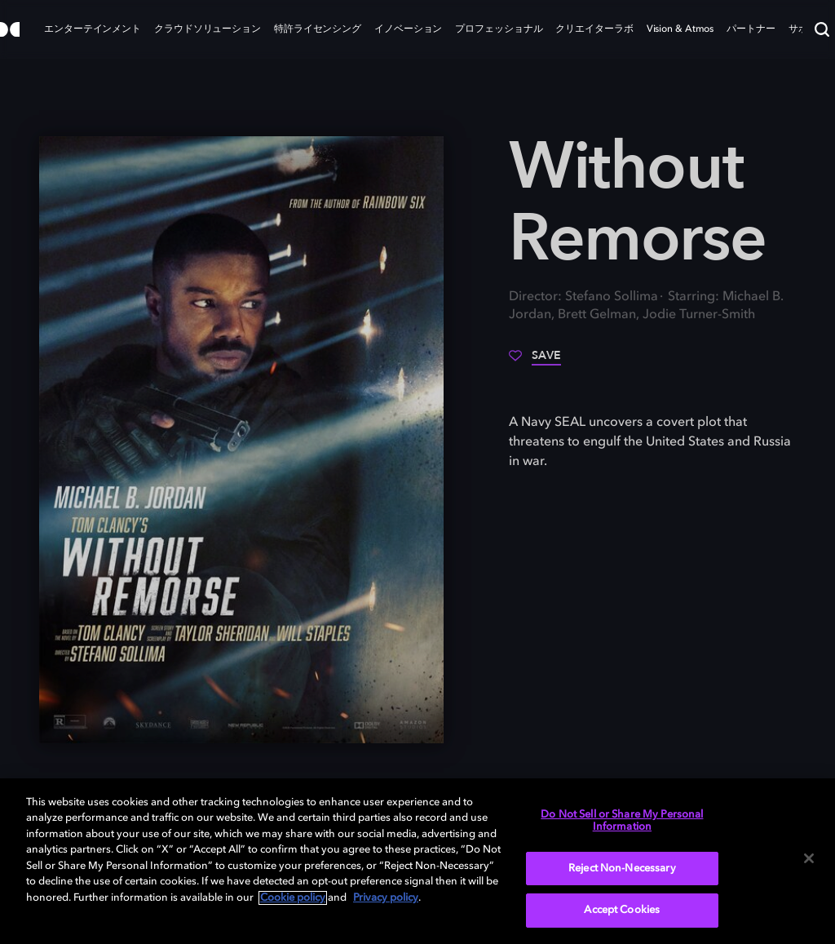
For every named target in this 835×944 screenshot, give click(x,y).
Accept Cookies (622, 910)
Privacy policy (385, 898)
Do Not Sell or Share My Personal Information (622, 821)
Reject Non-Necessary (622, 868)
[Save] (535, 361)
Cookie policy (292, 898)
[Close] (809, 858)
